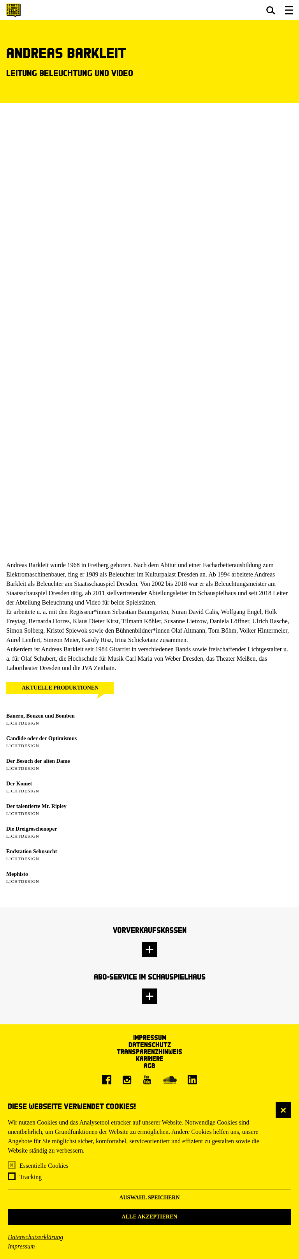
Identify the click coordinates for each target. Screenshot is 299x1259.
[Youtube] (147, 1079)
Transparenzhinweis (149, 1051)
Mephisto (17, 874)
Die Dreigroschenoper (31, 829)
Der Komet (19, 784)
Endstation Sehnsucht (31, 851)
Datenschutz (149, 1044)
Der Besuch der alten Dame (38, 761)
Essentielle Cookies (44, 1165)
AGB (149, 1065)
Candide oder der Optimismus (41, 738)
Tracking (30, 1177)
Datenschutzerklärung (35, 1237)
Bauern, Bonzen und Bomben (40, 716)
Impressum (21, 1246)
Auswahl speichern (149, 1198)
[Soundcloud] (170, 1079)
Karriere (150, 1058)
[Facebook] (106, 1079)
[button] (270, 10)
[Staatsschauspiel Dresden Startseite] (13, 10)
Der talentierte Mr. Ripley (36, 806)
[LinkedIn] (192, 1079)
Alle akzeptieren (150, 1217)
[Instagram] (127, 1079)
